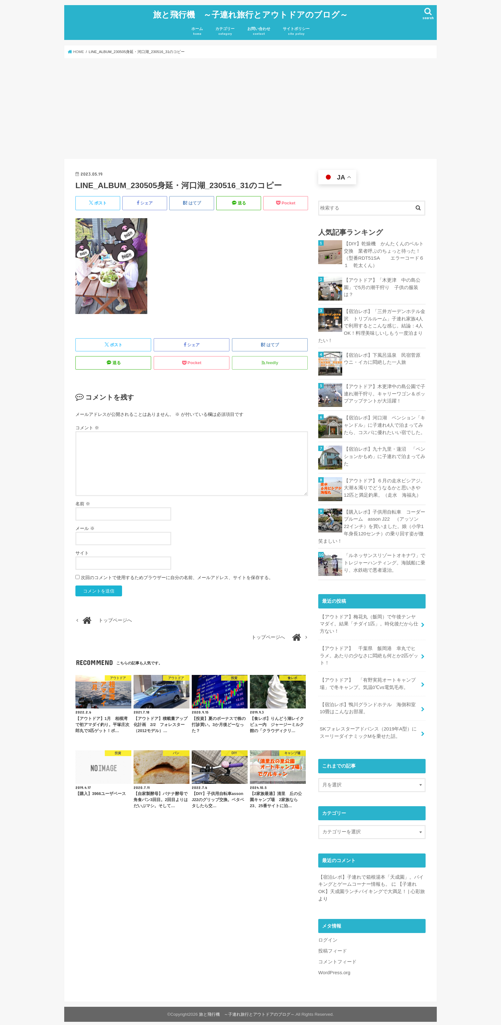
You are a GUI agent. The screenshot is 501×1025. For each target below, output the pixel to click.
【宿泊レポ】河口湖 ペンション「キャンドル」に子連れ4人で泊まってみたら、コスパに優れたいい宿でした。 (384, 422)
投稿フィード (332, 944)
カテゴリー (225, 29)
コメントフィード (337, 955)
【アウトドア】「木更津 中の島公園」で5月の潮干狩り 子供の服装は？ (382, 285)
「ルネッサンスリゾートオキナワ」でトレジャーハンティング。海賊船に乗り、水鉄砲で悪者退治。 (384, 559)
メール (85, 526)
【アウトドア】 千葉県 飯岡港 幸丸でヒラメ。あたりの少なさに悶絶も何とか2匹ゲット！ (369, 651)
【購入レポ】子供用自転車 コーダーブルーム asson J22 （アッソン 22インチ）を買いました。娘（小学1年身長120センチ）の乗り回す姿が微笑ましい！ (371, 523)
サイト (82, 551)
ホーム (197, 29)
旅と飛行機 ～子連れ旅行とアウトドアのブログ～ (250, 14)
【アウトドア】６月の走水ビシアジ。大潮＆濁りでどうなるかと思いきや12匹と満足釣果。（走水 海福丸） (385, 484)
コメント (87, 426)
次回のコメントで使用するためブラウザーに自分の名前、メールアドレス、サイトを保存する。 (177, 575)
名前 (82, 502)
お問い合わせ (258, 29)
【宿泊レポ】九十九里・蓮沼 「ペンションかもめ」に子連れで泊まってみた (384, 453)
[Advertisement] (250, 107)
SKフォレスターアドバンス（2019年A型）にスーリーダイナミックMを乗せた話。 (368, 727)
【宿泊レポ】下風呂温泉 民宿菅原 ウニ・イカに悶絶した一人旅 (384, 356)
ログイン (327, 933)
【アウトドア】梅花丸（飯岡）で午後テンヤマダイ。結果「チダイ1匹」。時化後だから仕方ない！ (369, 620)
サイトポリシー (296, 29)
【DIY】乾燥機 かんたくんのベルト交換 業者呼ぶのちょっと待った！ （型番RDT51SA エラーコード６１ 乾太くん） (384, 253)
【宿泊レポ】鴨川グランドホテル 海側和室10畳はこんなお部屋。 (367, 703)
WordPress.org (334, 965)
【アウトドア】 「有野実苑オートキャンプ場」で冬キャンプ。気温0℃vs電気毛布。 (367, 679)
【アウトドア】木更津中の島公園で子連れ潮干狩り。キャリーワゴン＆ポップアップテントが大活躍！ (384, 391)
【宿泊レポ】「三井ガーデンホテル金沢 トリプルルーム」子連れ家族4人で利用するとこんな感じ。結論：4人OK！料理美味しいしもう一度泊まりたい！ (371, 323)
